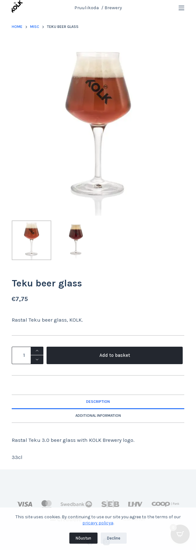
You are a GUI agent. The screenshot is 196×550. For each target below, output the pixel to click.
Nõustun (83, 538)
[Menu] (181, 8)
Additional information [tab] (98, 415)
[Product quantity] (27, 355)
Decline (113, 538)
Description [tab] (98, 401)
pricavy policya (97, 523)
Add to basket (114, 355)
